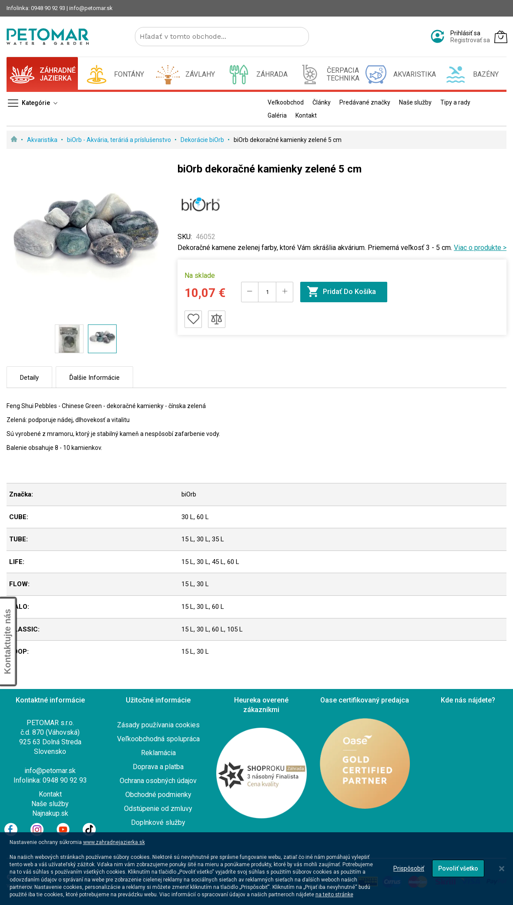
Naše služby (50, 804)
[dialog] (256, 868)
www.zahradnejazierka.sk (114, 842)
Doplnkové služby (158, 822)
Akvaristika (43, 139)
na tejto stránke (334, 894)
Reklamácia (158, 753)
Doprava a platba (158, 767)
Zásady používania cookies (158, 725)
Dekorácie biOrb (203, 139)
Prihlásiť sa (465, 33)
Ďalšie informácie (94, 378)
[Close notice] (502, 868)
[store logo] (48, 36)
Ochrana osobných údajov (158, 781)
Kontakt (50, 794)
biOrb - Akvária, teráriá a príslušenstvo (119, 139)
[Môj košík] (500, 36)
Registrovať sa (470, 40)
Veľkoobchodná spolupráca (158, 739)
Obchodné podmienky (158, 794)
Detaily (29, 378)
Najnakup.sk (50, 813)
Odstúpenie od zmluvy (158, 808)
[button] (69, 338)
